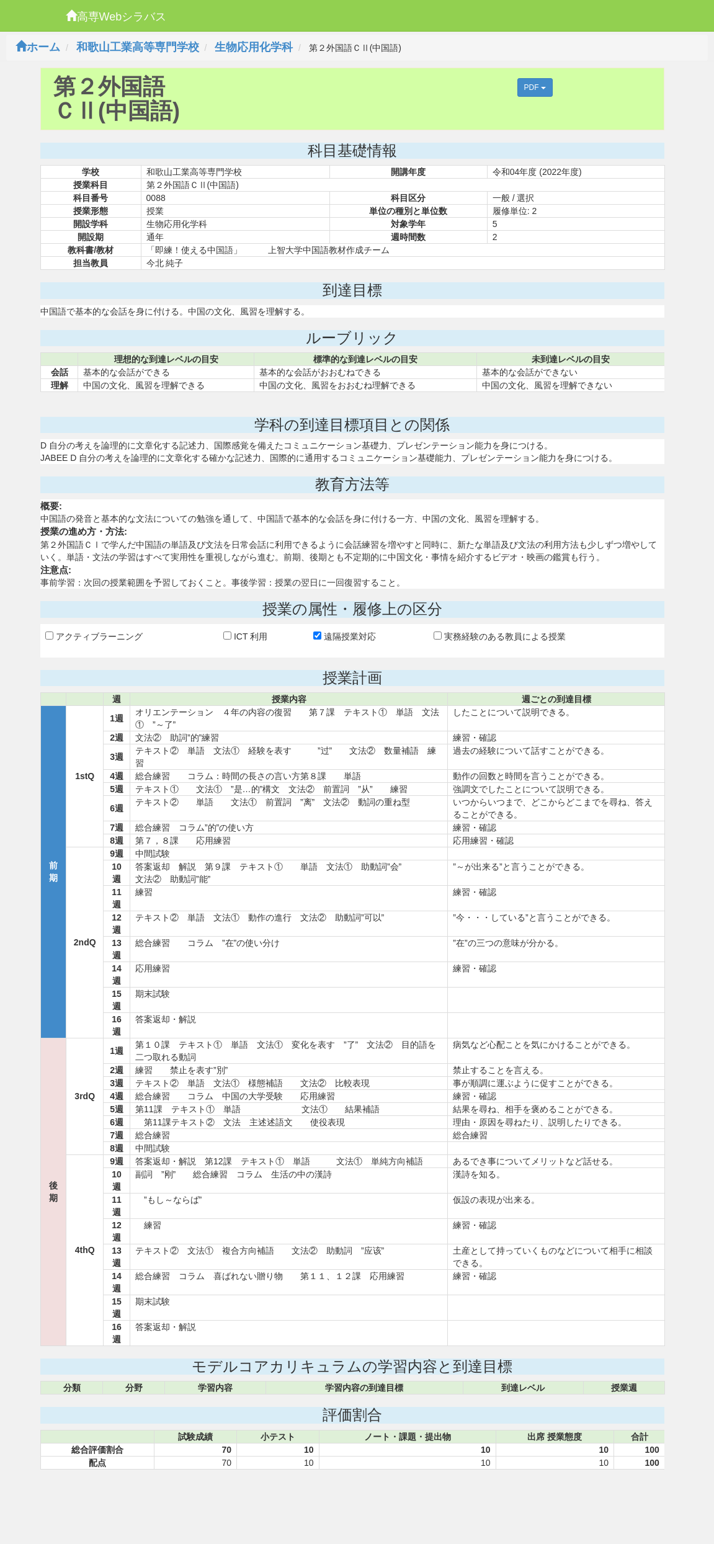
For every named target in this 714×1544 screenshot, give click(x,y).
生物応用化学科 (254, 47)
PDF (535, 87)
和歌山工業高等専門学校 (137, 47)
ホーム (38, 47)
